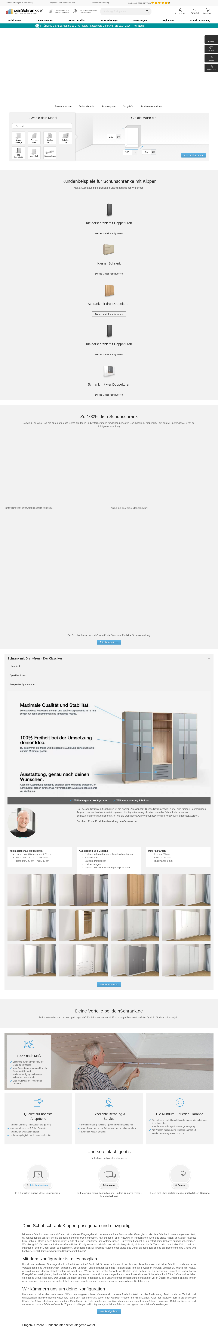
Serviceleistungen (109, 20)
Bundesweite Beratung (100, 3)
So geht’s (128, 106)
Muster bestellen (76, 20)
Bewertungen (140, 20)
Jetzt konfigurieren (193, 155)
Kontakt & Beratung (200, 20)
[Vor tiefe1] (146, 152)
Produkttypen (108, 106)
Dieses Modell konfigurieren (109, 233)
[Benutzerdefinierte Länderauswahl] (207, 3)
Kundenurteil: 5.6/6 (139, 3)
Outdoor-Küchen (45, 20)
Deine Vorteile (86, 106)
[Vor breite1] (127, 152)
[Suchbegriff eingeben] (126, 11)
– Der (34, 658)
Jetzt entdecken (63, 106)
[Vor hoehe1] (111, 136)
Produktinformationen (152, 106)
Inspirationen (168, 20)
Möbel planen (14, 20)
